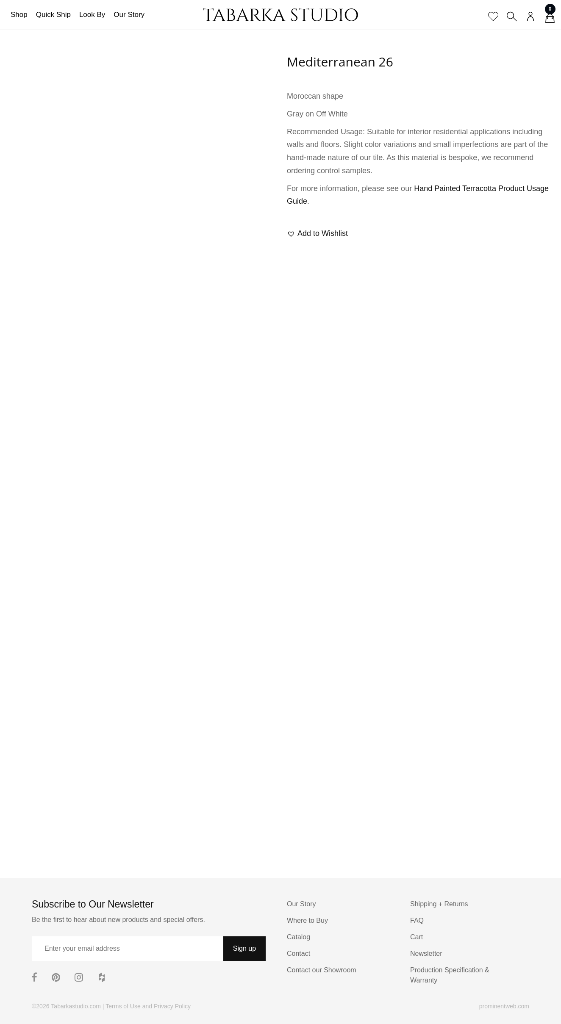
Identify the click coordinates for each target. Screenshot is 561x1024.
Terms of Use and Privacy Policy (148, 1006)
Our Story (129, 15)
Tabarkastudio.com (76, 1006)
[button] (317, 233)
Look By (92, 15)
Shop (19, 15)
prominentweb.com (504, 1006)
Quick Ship (53, 15)
